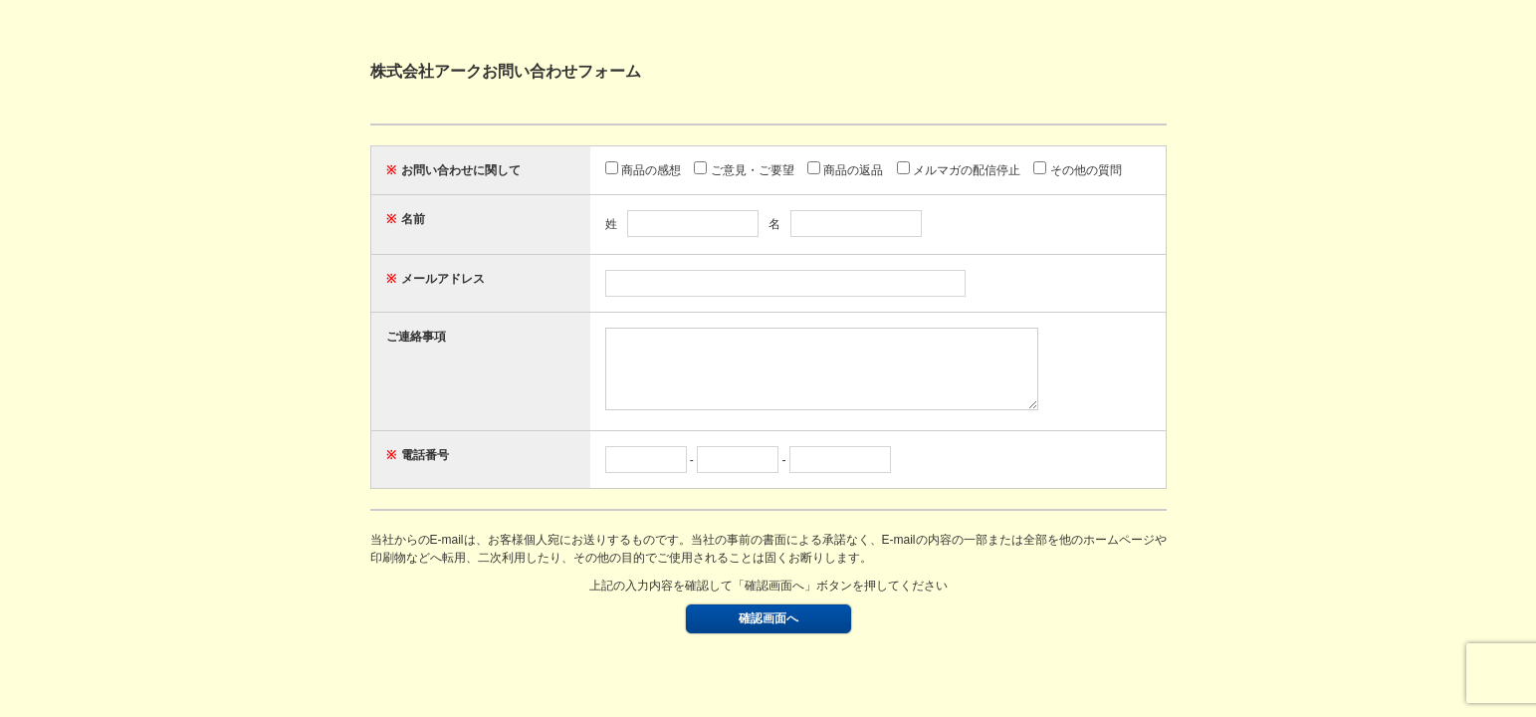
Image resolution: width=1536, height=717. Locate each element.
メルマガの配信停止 (958, 170)
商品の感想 (643, 170)
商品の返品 (845, 170)
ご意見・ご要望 (743, 170)
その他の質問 (1077, 170)
